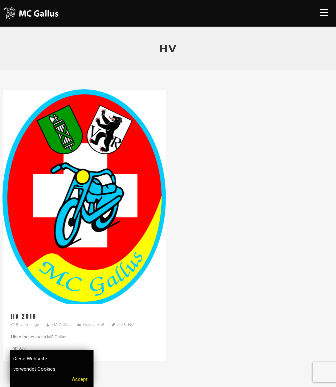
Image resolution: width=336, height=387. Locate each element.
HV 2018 (23, 316)
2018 (100, 324)
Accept (80, 379)
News (88, 324)
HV (131, 324)
